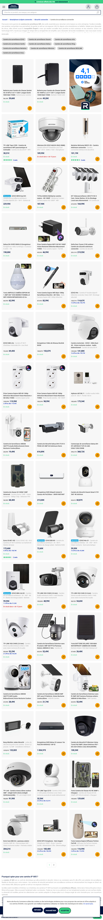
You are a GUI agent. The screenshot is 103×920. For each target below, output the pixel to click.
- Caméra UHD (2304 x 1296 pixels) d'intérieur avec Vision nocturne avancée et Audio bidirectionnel (51, 794)
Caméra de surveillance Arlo (65, 41)
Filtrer (97, 917)
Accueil (4, 20)
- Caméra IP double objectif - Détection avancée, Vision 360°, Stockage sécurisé (85, 296)
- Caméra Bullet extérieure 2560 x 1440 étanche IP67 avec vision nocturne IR (50, 597)
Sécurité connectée (41, 20)
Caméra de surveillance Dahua (40, 45)
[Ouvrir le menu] (4, 7)
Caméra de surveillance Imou (13, 54)
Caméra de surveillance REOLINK (70, 50)
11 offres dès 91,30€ (9, 604)
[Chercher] (98, 12)
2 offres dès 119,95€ (9, 405)
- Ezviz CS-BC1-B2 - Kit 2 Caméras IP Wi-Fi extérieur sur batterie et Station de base (17, 544)
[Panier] (97, 6)
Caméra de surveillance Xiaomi (40, 41)
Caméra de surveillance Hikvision (42, 50)
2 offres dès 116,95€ (77, 852)
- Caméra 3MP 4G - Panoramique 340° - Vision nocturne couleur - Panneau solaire (17, 844)
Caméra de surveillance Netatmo (15, 50)
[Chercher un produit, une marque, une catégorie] (50, 12)
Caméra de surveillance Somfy (14, 45)
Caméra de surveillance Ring (65, 45)
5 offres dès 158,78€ (9, 552)
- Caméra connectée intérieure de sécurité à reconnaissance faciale (82, 151)
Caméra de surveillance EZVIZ (13, 41)
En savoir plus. (88, 904)
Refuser (32, 911)
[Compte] (88, 6)
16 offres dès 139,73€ (78, 354)
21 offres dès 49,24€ (9, 655)
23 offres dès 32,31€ (43, 802)
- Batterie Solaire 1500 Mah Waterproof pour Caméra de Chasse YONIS (84, 649)
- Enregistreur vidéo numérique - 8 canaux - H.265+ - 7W (17, 248)
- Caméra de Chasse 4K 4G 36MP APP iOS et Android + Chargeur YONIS (84, 796)
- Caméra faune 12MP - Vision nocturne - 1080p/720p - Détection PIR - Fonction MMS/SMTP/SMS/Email (17, 498)
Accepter (70, 911)
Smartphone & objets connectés (21, 20)
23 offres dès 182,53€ (44, 852)
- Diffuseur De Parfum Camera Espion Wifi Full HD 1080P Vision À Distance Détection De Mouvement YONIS (85, 847)
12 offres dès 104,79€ (78, 304)
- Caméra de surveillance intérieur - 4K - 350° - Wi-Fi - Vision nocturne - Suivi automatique (84, 544)
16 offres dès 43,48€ (77, 552)
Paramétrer (51, 911)
